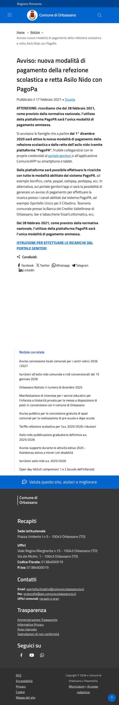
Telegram (79, 265)
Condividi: (27, 257)
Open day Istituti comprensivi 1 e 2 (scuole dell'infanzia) (56, 469)
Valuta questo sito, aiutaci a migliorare (59, 482)
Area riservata (27, 629)
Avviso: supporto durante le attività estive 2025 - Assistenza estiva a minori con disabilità (52, 450)
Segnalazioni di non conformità (38, 634)
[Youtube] (32, 655)
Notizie (35, 32)
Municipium (77, 686)
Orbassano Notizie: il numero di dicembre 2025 (50, 387)
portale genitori (60, 155)
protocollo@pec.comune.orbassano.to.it (50, 593)
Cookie (20, 692)
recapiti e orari (49, 598)
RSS (18, 675)
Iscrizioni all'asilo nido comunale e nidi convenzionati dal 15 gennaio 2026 (59, 376)
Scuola (70, 99)
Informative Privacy (30, 624)
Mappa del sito (25, 697)
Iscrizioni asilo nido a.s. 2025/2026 (42, 460)
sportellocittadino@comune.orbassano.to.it (55, 589)
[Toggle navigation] (9, 14)
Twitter (42, 265)
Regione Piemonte (29, 3)
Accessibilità (24, 680)
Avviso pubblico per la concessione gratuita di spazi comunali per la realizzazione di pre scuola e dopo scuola (57, 415)
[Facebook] (21, 655)
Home (21, 32)
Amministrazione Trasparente (37, 619)
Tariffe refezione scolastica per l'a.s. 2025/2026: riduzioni (57, 426)
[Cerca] (99, 15)
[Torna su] (112, 698)
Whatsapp (60, 265)
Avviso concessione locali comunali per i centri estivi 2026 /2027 (58, 363)
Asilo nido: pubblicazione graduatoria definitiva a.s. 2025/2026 (53, 437)
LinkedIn (26, 270)
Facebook (25, 265)
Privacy (21, 686)
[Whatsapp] (42, 655)
